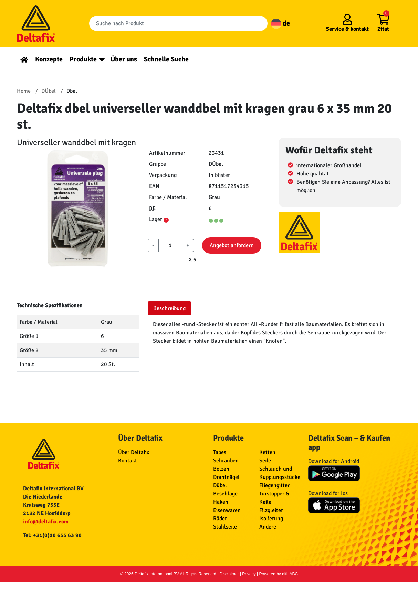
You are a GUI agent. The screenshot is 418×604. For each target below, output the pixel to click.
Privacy (248, 574)
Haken (220, 502)
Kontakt (127, 460)
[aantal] (170, 245)
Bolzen (221, 468)
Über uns (124, 59)
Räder (220, 518)
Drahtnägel (226, 477)
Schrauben (226, 460)
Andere (267, 526)
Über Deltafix (133, 452)
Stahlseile (225, 526)
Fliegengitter (274, 485)
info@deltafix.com (46, 521)
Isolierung (271, 518)
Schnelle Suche (166, 59)
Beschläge (225, 493)
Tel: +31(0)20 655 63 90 (52, 535)
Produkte (83, 59)
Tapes (219, 452)
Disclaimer (229, 574)
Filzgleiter (271, 510)
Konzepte (49, 59)
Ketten (267, 452)
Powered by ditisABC (278, 574)
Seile (265, 460)
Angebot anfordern (232, 245)
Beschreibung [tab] (169, 308)
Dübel (220, 485)
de (280, 23)
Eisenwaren (227, 510)
